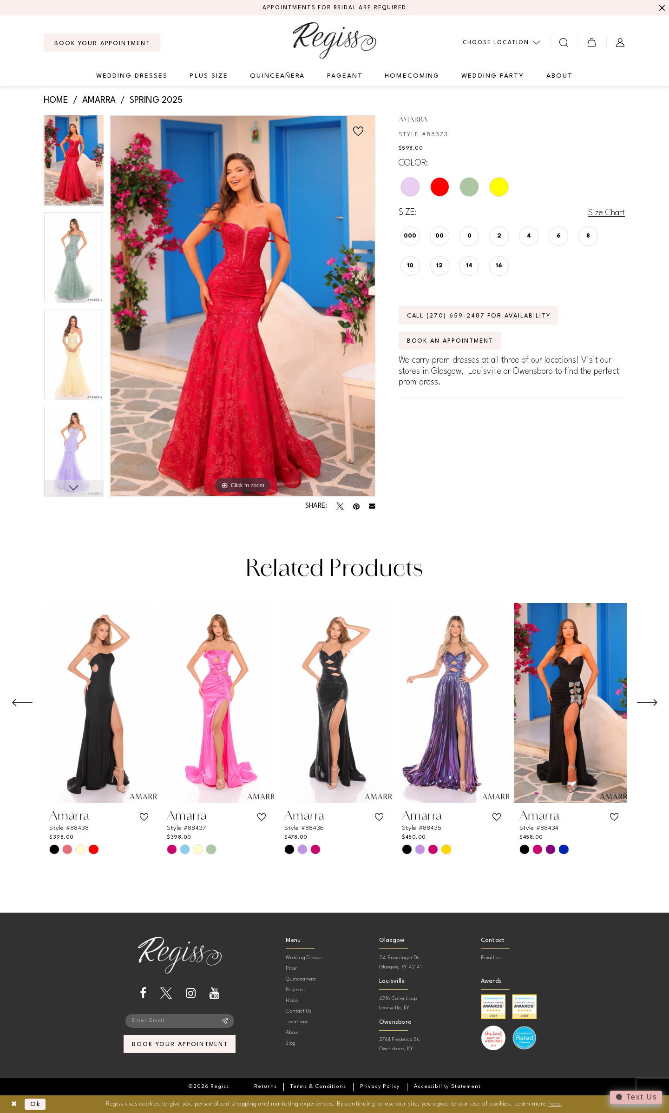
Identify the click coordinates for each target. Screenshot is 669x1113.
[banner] (334, 40)
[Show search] (564, 42)
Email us (491, 958)
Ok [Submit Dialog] (35, 1104)
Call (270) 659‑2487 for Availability (479, 316)
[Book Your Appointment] (102, 42)
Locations (297, 1022)
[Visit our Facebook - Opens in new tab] (143, 993)
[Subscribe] (225, 1021)
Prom (292, 968)
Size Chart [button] (606, 213)
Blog (290, 1043)
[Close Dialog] (14, 1104)
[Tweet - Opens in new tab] (340, 506)
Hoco (292, 1000)
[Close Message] (660, 8)
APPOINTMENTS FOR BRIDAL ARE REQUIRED (334, 8)
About (292, 1032)
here (554, 1103)
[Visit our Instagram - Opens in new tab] (191, 993)
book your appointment (180, 1044)
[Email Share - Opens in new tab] (372, 506)
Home (56, 100)
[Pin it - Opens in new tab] (356, 506)
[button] (592, 42)
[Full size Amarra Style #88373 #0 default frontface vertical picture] (243, 306)
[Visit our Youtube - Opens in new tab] (214, 993)
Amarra (99, 100)
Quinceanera (301, 979)
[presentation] (100, 703)
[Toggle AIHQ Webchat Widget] (636, 1097)
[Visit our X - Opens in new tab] (166, 993)
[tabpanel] (74, 163)
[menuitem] (102, 42)
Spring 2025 (156, 100)
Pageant (295, 990)
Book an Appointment (450, 341)
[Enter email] (179, 1021)
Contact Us (298, 1011)
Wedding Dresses (304, 958)
